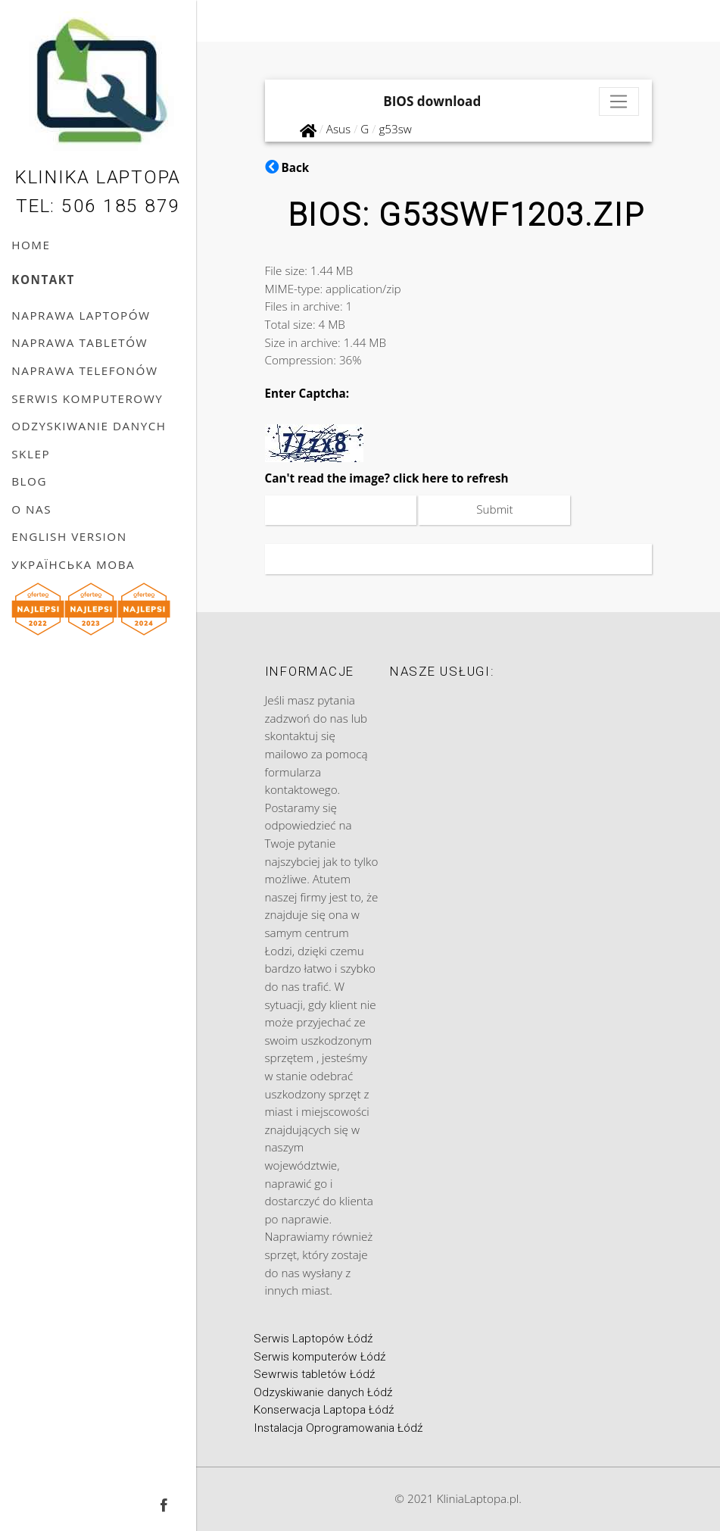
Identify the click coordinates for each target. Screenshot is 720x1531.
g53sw (395, 128)
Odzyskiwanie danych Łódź (323, 1392)
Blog (29, 481)
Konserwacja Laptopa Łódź (324, 1410)
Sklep (30, 453)
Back (287, 167)
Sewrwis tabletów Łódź (314, 1374)
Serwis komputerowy (87, 398)
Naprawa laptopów (80, 315)
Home (30, 244)
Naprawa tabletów (79, 342)
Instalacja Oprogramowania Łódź (338, 1428)
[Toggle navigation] (619, 101)
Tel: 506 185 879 (98, 206)
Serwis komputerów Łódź (319, 1357)
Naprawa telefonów (84, 370)
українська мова (73, 564)
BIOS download (432, 101)
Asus (338, 128)
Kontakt (43, 279)
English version (69, 536)
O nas (31, 509)
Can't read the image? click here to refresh (387, 478)
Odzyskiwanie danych (88, 425)
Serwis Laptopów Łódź (313, 1338)
